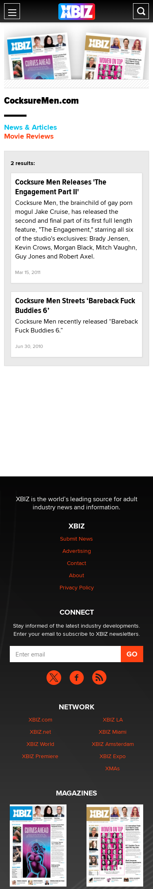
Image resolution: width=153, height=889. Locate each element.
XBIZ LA (113, 719)
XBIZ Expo (113, 756)
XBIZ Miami (112, 732)
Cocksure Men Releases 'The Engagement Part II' (60, 187)
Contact (76, 563)
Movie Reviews (29, 136)
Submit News (76, 539)
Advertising (76, 551)
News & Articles (30, 127)
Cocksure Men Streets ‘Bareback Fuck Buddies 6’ (75, 305)
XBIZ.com (40, 719)
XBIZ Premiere (40, 756)
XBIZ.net (40, 732)
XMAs (112, 768)
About (76, 575)
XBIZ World (40, 744)
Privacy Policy (77, 587)
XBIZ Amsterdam (113, 744)
